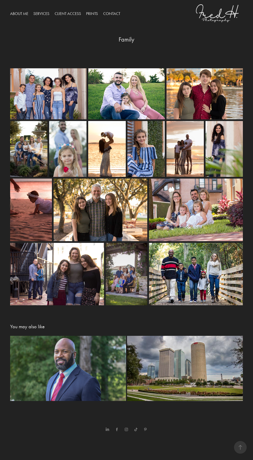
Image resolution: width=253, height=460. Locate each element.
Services (41, 13)
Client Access (68, 13)
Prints (92, 13)
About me (19, 13)
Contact (111, 13)
